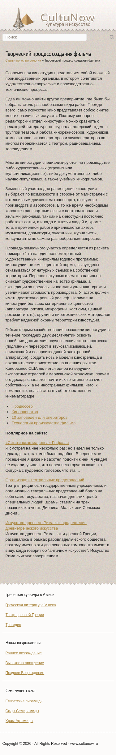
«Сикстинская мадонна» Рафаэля (37, 442)
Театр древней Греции (25, 615)
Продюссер (22, 406)
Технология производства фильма (44, 423)
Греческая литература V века (31, 605)
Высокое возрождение (25, 663)
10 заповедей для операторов (40, 417)
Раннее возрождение (24, 653)
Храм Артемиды (19, 721)
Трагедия (13, 625)
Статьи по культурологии (23, 60)
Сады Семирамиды (22, 711)
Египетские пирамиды (24, 701)
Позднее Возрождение (25, 673)
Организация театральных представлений (45, 480)
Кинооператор (25, 412)
